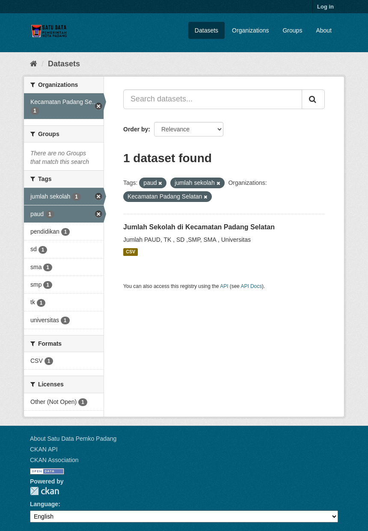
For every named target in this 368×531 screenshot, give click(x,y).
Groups (292, 30)
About (324, 30)
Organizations (250, 30)
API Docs (251, 286)
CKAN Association (54, 460)
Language (44, 504)
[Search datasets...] (212, 99)
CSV (130, 252)
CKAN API (44, 449)
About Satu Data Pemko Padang (73, 438)
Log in (325, 6)
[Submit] (313, 99)
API (224, 286)
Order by (135, 129)
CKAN (44, 491)
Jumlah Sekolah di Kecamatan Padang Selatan (199, 227)
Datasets (206, 30)
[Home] (33, 63)
